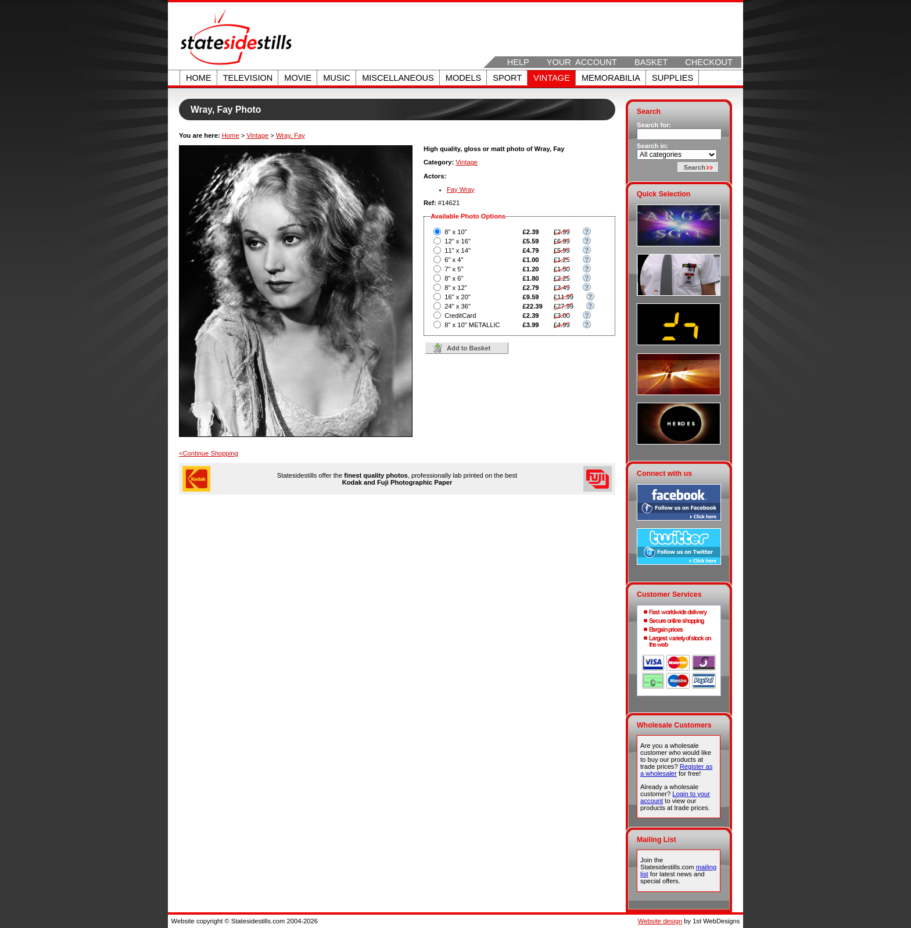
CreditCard (460, 315)
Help (518, 62)
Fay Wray (461, 189)
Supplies (672, 78)
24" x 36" (457, 306)
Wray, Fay (290, 135)
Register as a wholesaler (676, 770)
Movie (297, 78)
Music (336, 78)
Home (198, 78)
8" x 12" (455, 287)
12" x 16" (457, 241)
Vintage (551, 78)
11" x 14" (457, 250)
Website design (660, 921)
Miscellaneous (398, 78)
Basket (651, 62)
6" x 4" (453, 259)
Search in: (652, 145)
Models (463, 78)
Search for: (654, 124)
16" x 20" (457, 296)
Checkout (709, 62)
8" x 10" (455, 231)
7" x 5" (453, 269)
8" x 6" (453, 278)
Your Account (582, 62)
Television (248, 78)
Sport (507, 78)
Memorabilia (611, 78)
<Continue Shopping (208, 453)
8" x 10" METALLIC (472, 324)
